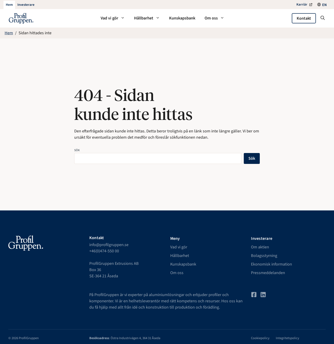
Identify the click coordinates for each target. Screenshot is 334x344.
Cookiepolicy (260, 338)
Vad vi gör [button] (115, 18)
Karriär (301, 4)
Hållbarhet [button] (149, 18)
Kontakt (304, 18)
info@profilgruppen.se (108, 245)
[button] (322, 18)
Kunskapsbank (182, 18)
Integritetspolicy (287, 338)
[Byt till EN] (324, 5)
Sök (77, 150)
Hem (9, 33)
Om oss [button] (217, 18)
